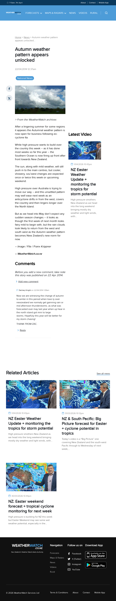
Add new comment (27, 281)
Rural (94, 13)
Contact (92, 3)
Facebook (74, 553)
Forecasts (34, 13)
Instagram (74, 564)
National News (24, 78)
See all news (103, 373)
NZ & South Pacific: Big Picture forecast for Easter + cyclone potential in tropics (84, 426)
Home (18, 37)
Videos (83, 13)
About (83, 3)
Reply (21, 330)
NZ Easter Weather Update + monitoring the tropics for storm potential (84, 181)
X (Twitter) (74, 559)
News (72, 13)
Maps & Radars (55, 13)
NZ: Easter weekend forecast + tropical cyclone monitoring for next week (31, 506)
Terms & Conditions (59, 592)
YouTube (74, 569)
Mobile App (103, 3)
